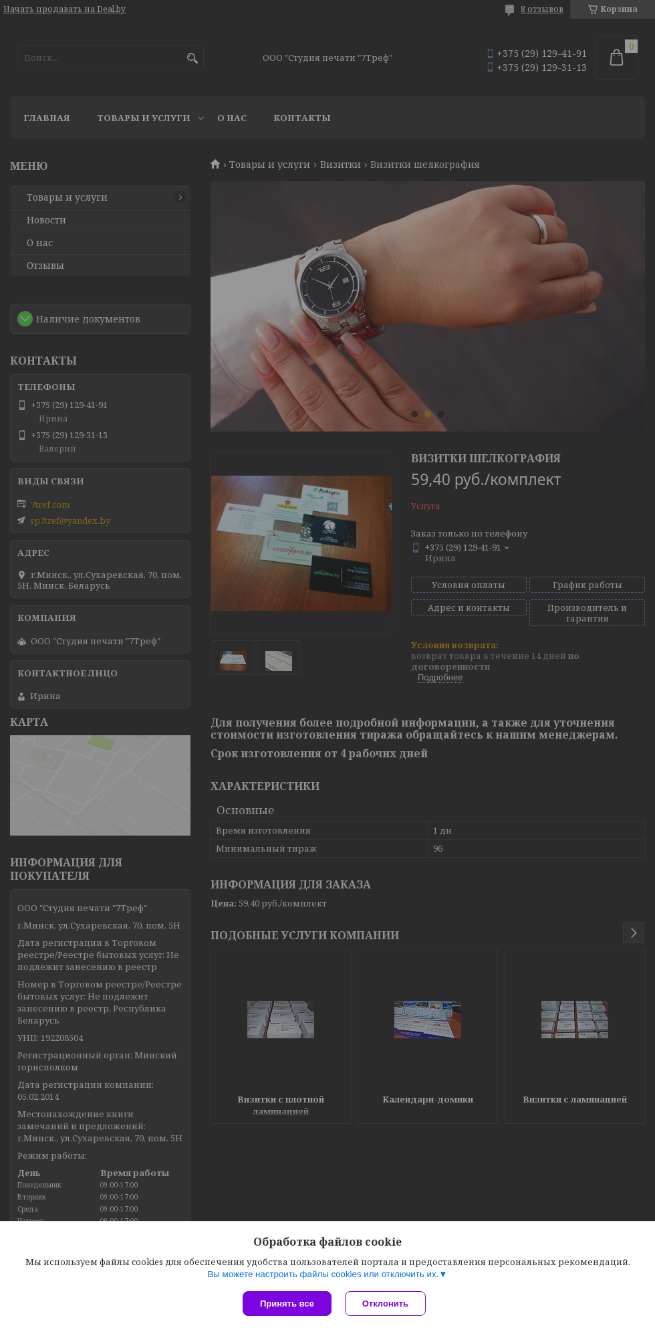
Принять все (287, 1304)
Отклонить (385, 1304)
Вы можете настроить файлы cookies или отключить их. (322, 1274)
